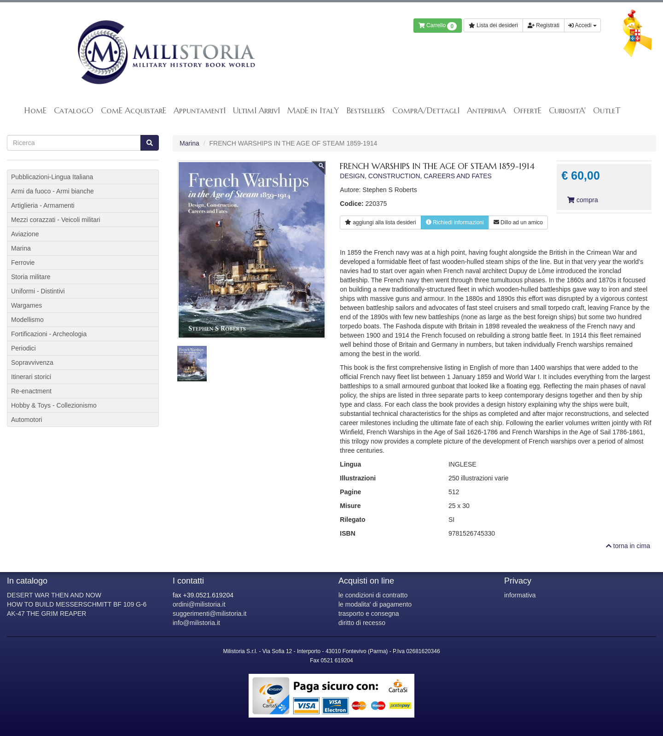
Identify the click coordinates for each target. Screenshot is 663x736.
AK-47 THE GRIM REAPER (46, 613)
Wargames (26, 305)
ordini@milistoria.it (199, 604)
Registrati (543, 25)
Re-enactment (31, 391)
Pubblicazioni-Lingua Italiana (52, 177)
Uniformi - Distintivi (38, 291)
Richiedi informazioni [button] (455, 222)
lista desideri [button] (380, 222)
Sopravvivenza (32, 362)
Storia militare (31, 276)
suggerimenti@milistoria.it (209, 613)
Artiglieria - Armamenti (43, 205)
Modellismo (27, 319)
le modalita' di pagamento (375, 604)
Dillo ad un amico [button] (518, 222)
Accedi (582, 25)
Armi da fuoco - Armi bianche (52, 191)
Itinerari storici (31, 376)
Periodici (23, 348)
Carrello (438, 26)
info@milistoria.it (196, 622)
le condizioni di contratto (372, 595)
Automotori (26, 419)
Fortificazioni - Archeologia (49, 334)
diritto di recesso (361, 622)
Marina (189, 143)
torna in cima (628, 545)
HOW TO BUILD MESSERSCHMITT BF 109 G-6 (76, 604)
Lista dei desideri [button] (493, 25)
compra (582, 200)
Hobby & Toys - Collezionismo (54, 405)
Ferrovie (23, 262)
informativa (519, 595)
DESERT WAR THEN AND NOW (54, 595)
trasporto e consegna (368, 613)
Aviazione (25, 234)
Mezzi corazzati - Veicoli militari (55, 219)
